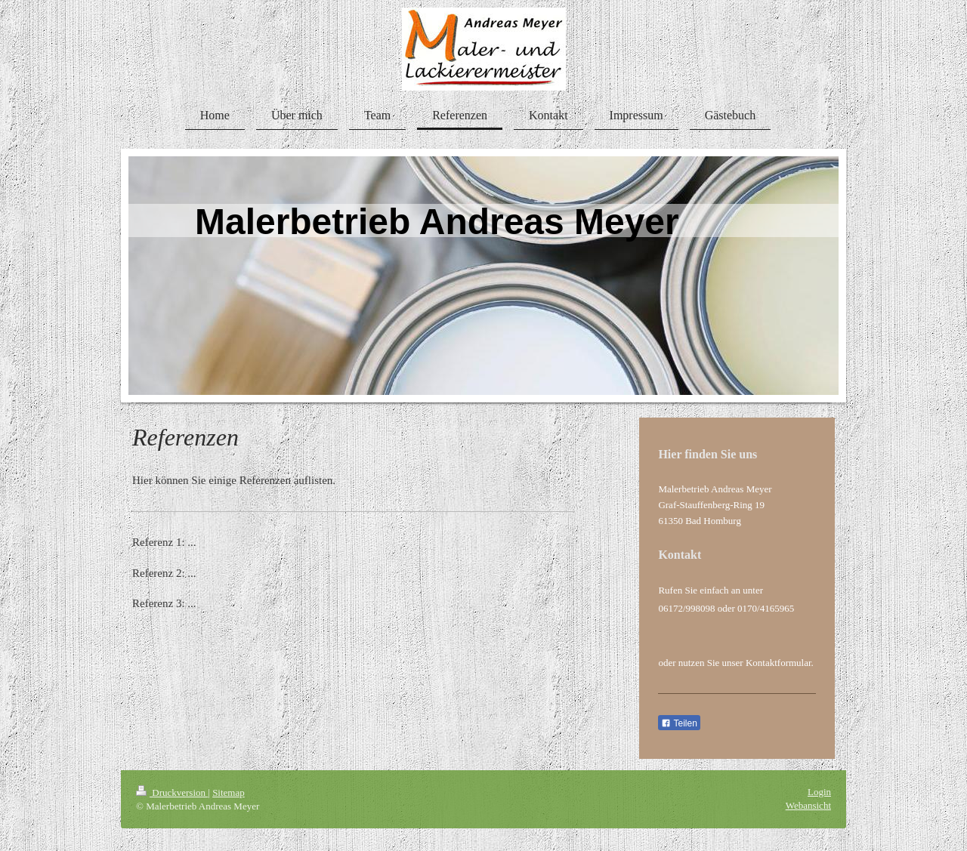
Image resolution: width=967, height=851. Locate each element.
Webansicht (808, 805)
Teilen (679, 723)
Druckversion (172, 792)
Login (819, 791)
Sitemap (228, 792)
